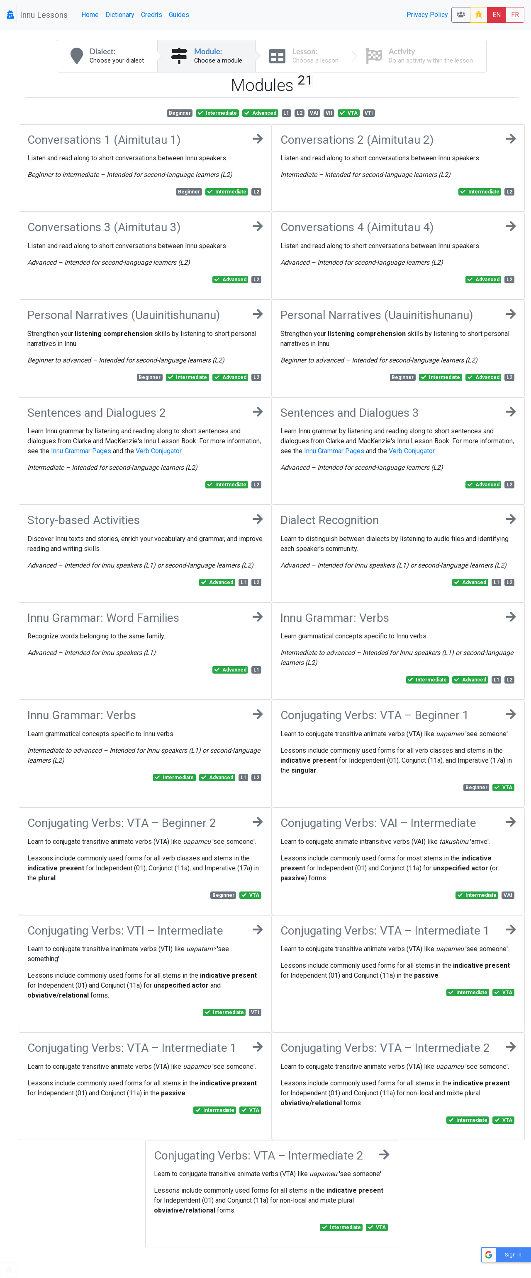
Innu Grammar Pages (81, 451)
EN (496, 15)
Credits (151, 15)
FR (515, 15)
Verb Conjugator (158, 451)
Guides (179, 15)
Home (90, 15)
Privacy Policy (427, 15)
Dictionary (119, 15)
